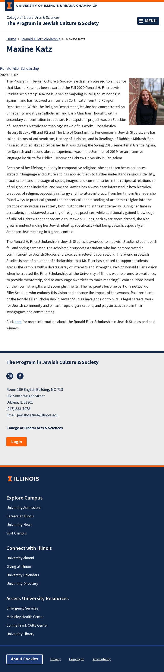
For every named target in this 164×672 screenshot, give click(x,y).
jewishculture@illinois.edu (37, 415)
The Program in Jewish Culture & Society (53, 23)
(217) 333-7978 (18, 408)
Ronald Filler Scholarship (41, 39)
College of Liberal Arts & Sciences (33, 17)
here (18, 321)
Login (16, 442)
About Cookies (24, 659)
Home (11, 39)
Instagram (10, 376)
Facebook (20, 376)
